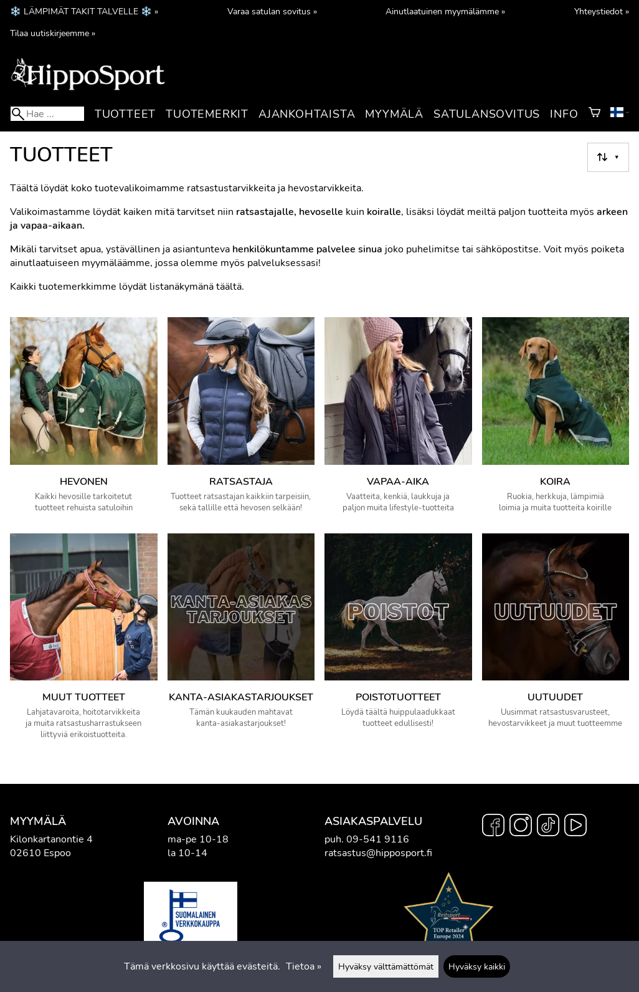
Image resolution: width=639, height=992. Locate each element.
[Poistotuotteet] (398, 642)
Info (564, 114)
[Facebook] (493, 827)
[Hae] (47, 114)
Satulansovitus (486, 114)
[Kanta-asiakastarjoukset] (241, 642)
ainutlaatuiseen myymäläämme (80, 263)
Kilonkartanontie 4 (51, 839)
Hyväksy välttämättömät (385, 966)
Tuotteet (125, 114)
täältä (229, 286)
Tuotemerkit (207, 114)
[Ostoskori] (594, 114)
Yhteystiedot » (601, 11)
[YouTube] (575, 827)
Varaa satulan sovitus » (272, 11)
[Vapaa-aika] (398, 420)
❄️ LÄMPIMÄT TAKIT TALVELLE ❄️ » (84, 11)
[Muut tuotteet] (84, 642)
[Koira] (556, 420)
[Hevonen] (84, 420)
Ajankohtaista (306, 114)
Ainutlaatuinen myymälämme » (445, 11)
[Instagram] (520, 827)
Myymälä (394, 114)
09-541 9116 (377, 839)
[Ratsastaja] (241, 420)
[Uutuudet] (556, 642)
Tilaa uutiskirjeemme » (52, 33)
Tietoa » (303, 966)
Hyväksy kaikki (476, 966)
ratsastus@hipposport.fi (378, 853)
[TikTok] (548, 827)
